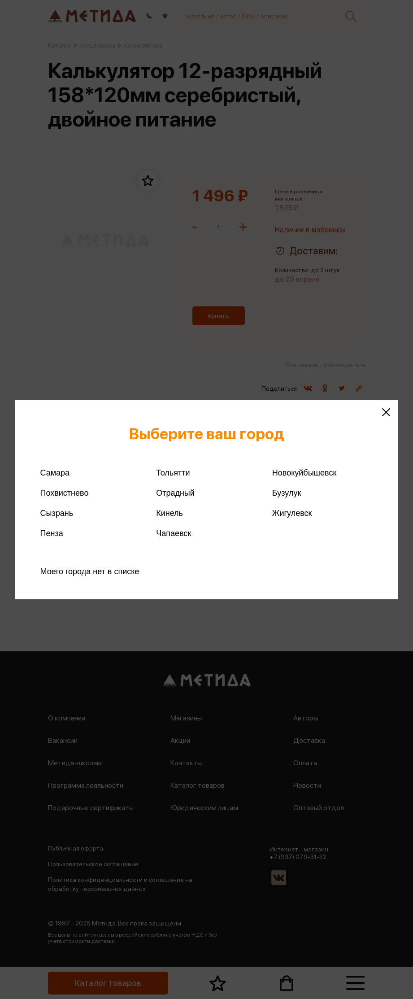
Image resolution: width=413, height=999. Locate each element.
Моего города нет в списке (89, 571)
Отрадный (175, 493)
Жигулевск (292, 513)
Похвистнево (64, 493)
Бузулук (286, 493)
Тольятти (173, 472)
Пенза (51, 533)
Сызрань (57, 513)
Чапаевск (173, 533)
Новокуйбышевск (304, 472)
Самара (55, 472)
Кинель (169, 513)
